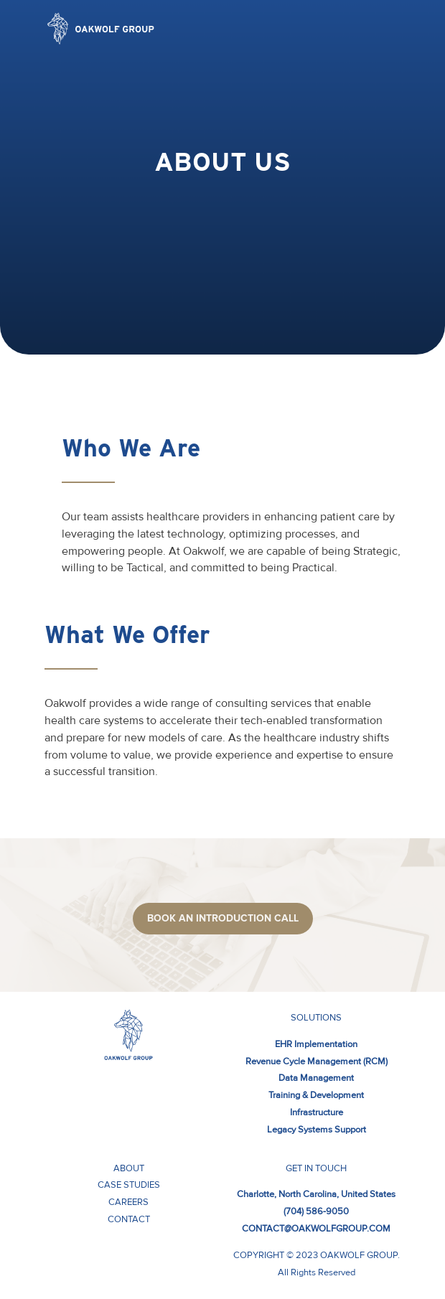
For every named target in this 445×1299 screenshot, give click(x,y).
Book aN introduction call (223, 918)
